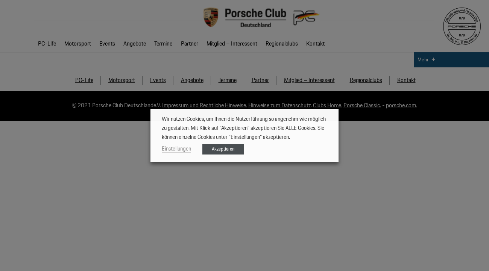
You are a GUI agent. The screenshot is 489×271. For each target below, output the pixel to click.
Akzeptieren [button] (223, 149)
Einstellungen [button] (176, 149)
